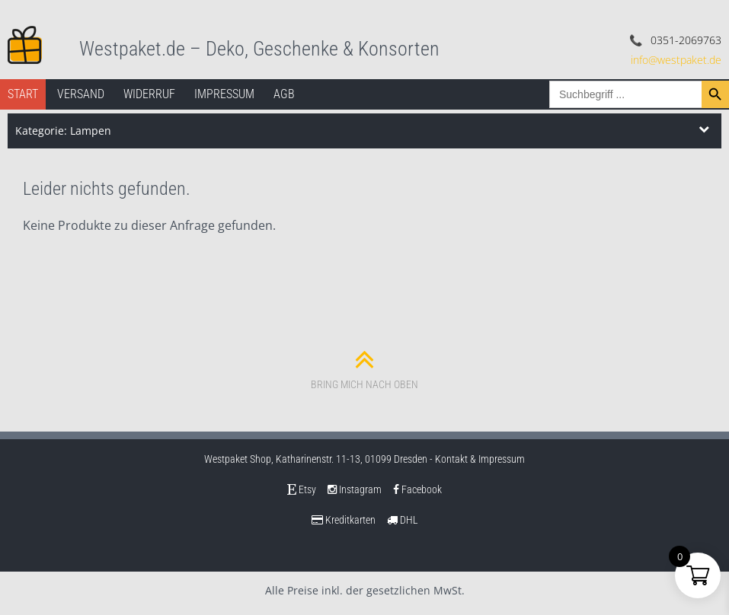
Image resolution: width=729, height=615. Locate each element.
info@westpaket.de (676, 60)
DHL (402, 520)
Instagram (355, 489)
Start (23, 94)
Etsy (301, 489)
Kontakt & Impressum (480, 459)
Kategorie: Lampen (63, 130)
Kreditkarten (344, 520)
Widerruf (149, 94)
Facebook (417, 489)
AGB (284, 94)
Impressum (224, 94)
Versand (80, 94)
